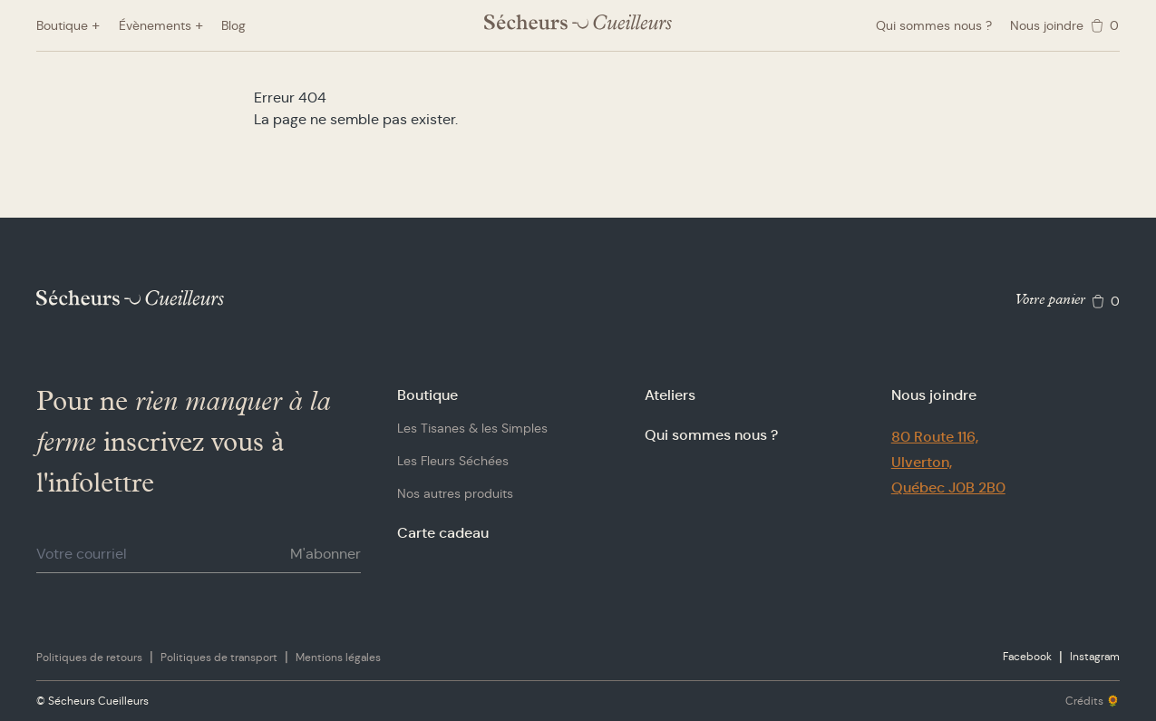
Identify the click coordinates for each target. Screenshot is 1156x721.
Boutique (427, 394)
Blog (233, 25)
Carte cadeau (443, 532)
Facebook (1027, 656)
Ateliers (670, 394)
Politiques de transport (218, 657)
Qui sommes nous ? (934, 25)
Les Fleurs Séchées (453, 461)
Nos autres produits (455, 493)
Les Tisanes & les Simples (472, 428)
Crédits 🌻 (1092, 700)
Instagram (1095, 656)
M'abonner (325, 553)
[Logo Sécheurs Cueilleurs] (578, 22)
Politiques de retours (89, 657)
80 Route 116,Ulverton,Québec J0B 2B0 (948, 462)
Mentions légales (338, 657)
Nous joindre (1046, 25)
